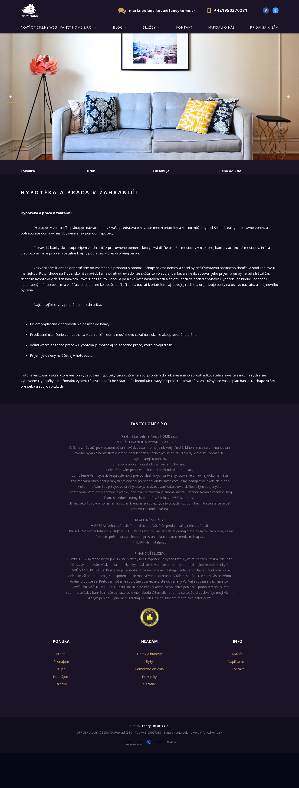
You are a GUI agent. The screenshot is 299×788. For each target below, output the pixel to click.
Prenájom (63, 195)
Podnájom (117, 195)
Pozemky (149, 711)
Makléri (237, 688)
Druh (91, 170)
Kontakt (184, 27)
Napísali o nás (221, 27)
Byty (149, 696)
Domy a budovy (149, 688)
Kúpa (90, 195)
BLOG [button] (117, 27)
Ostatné (149, 718)
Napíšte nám (238, 696)
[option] (149, 96)
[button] (10, 97)
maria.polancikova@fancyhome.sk (162, 10)
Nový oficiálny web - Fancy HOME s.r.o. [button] (57, 27)
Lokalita (28, 170)
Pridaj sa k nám (264, 27)
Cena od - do (230, 170)
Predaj (35, 195)
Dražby (61, 718)
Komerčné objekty (149, 703)
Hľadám (149, 676)
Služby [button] (149, 27)
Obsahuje (161, 170)
